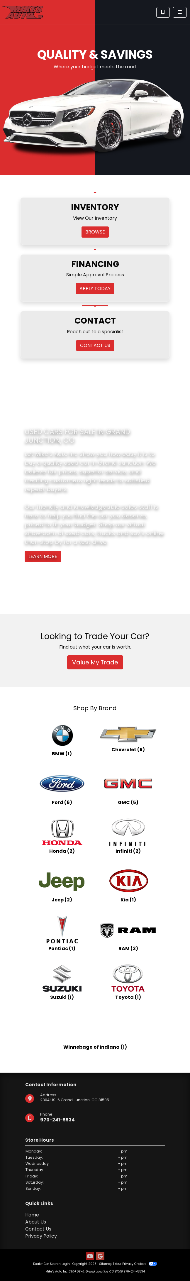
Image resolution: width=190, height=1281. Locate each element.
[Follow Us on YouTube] (90, 1256)
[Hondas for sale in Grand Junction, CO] (62, 836)
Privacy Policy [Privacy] (41, 1236)
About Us (35, 1222)
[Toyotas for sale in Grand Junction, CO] (128, 982)
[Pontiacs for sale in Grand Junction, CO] (62, 933)
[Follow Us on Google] (100, 1256)
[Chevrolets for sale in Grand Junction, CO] (128, 738)
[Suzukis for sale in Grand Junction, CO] (62, 982)
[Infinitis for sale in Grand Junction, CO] (128, 836)
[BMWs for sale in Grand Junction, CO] (62, 738)
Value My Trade (95, 662)
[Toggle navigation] (180, 12)
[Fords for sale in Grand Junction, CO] (62, 787)
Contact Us (38, 1229)
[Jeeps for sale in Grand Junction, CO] (62, 884)
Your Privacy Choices (136, 1264)
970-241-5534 (57, 1119)
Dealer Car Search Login (51, 1264)
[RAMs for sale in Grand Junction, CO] (128, 933)
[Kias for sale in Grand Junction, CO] (128, 884)
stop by (51, 542)
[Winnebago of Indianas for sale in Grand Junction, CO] (95, 1030)
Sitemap (105, 1264)
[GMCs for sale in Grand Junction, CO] (128, 787)
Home (32, 1214)
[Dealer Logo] (22, 12)
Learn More (42, 556)
